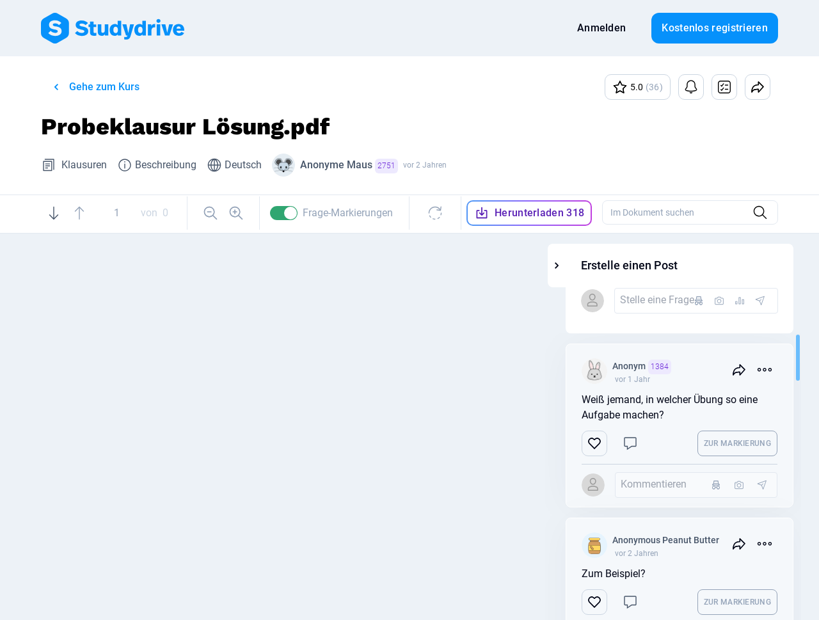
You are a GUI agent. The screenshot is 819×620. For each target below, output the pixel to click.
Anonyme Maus (349, 166)
